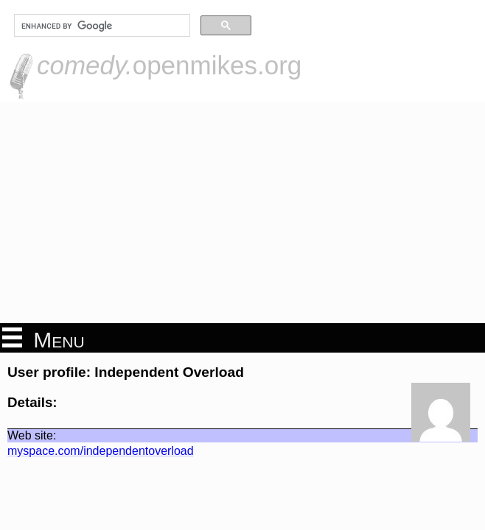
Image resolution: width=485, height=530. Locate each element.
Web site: (31, 435)
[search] (100, 25)
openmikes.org (169, 65)
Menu (43, 338)
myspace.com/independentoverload (100, 451)
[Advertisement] (242, 213)
